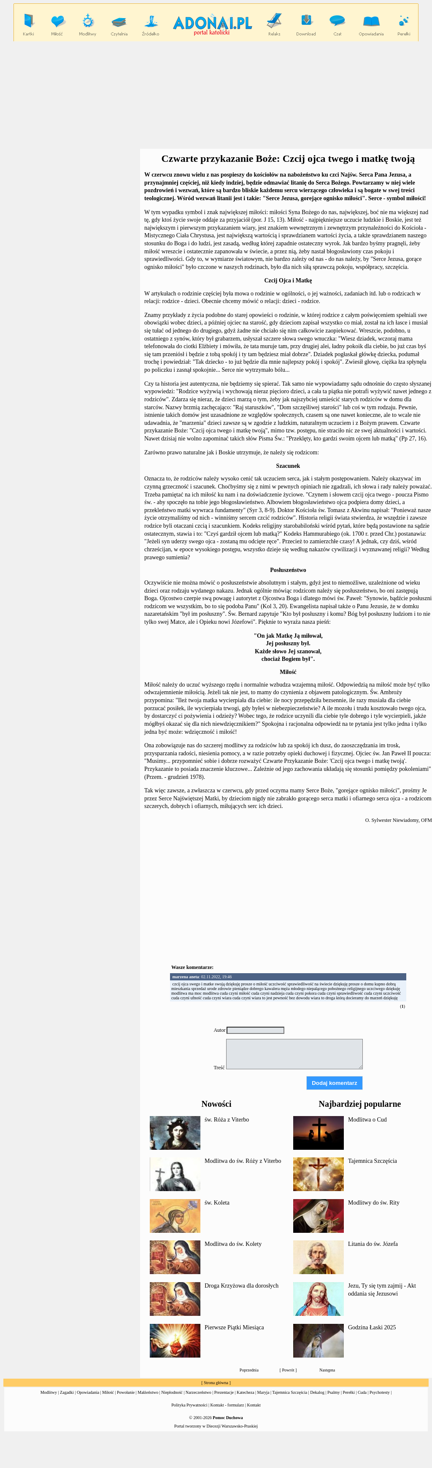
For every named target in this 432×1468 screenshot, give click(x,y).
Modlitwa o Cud (367, 1119)
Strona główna (216, 1382)
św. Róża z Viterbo (227, 1119)
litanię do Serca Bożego (320, 183)
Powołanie (126, 1392)
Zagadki (67, 1392)
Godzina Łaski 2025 (372, 1327)
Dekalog (317, 1392)
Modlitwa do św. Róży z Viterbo (243, 1161)
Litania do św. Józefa (373, 1244)
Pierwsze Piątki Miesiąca (234, 1327)
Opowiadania (88, 1392)
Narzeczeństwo (198, 1392)
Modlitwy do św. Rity (374, 1203)
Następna (327, 1370)
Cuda (362, 1392)
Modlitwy (48, 1392)
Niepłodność (172, 1392)
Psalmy (333, 1392)
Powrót (288, 1370)
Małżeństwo (148, 1392)
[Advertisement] (288, 896)
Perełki (349, 1392)
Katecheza (245, 1392)
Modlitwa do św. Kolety (233, 1244)
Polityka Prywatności (189, 1405)
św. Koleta (217, 1203)
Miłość (108, 1392)
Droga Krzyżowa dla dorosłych (241, 1286)
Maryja (263, 1392)
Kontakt (254, 1405)
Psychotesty (380, 1392)
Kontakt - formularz (227, 1405)
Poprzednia (249, 1370)
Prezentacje (224, 1392)
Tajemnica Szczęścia (372, 1161)
